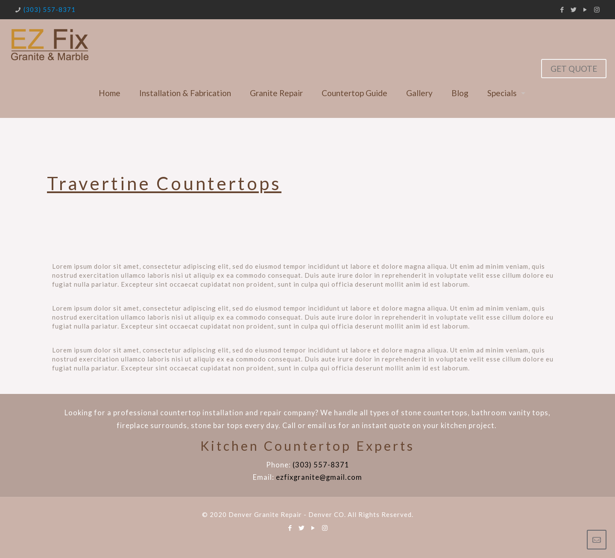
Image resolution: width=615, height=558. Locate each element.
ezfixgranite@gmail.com (319, 477)
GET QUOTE (574, 68)
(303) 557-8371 (49, 9)
